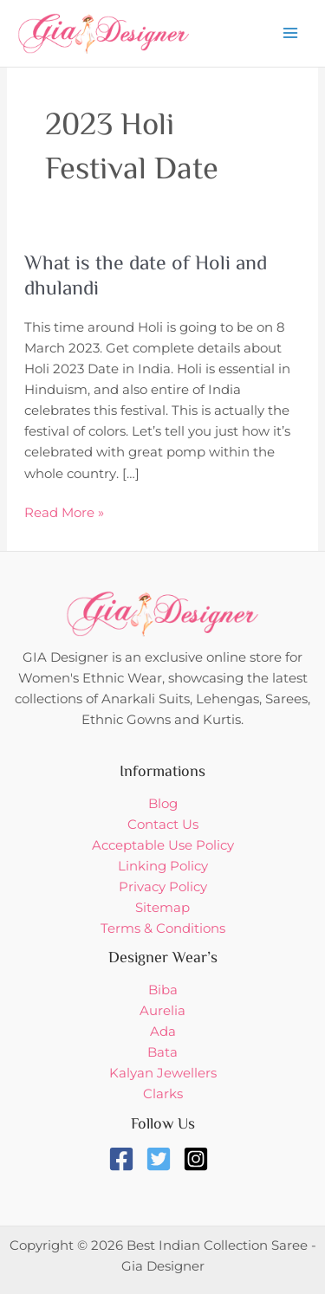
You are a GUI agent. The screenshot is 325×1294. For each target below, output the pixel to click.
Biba (163, 990)
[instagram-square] (200, 1159)
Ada (163, 1031)
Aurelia (162, 1011)
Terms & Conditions (163, 928)
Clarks (163, 1094)
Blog (163, 804)
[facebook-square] (125, 1159)
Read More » (64, 511)
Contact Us (162, 824)
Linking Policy (163, 866)
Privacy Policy (163, 887)
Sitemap (162, 908)
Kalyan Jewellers (163, 1073)
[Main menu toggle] (290, 33)
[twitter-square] (162, 1159)
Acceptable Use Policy (163, 845)
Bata (162, 1052)
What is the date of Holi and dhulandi (145, 277)
